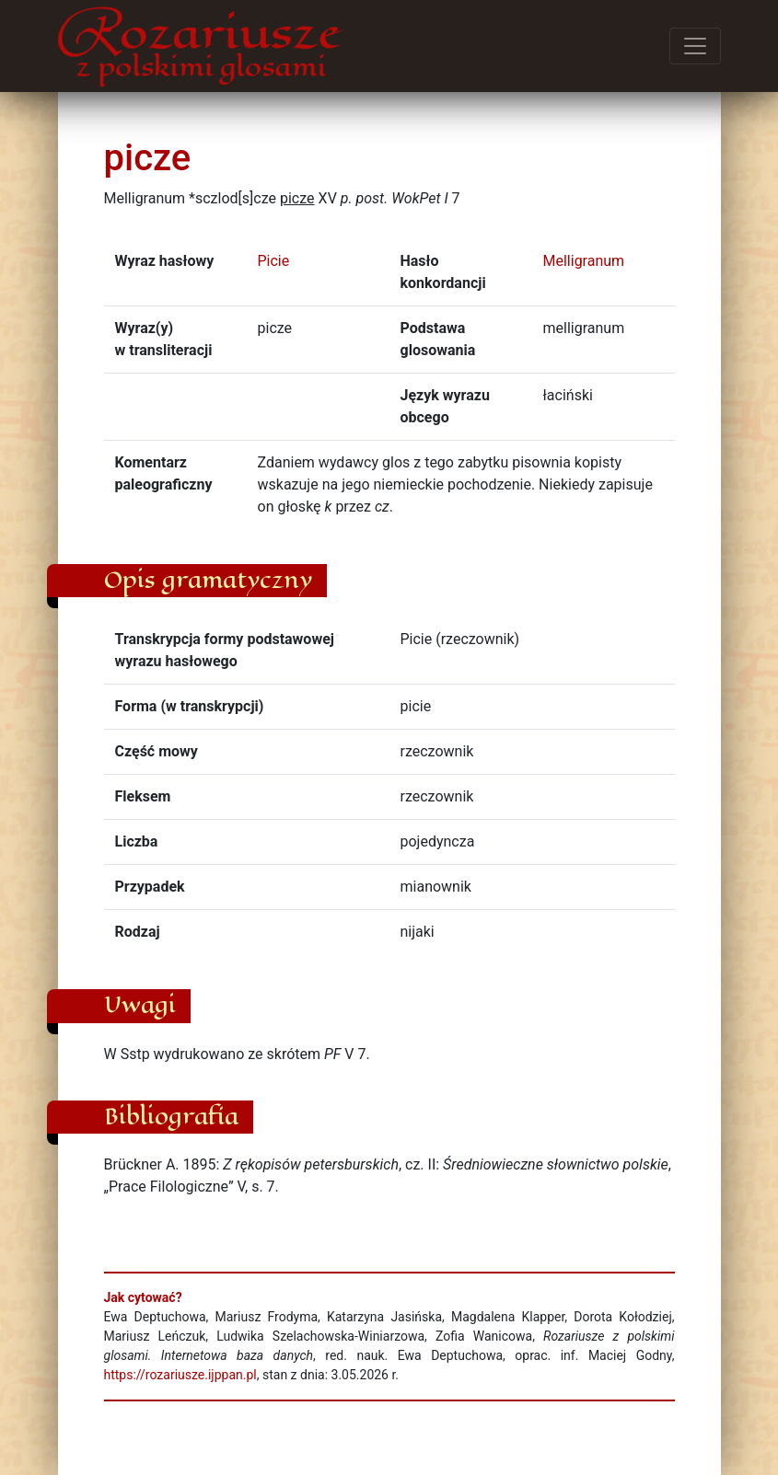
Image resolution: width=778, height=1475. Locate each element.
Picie (274, 261)
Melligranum (584, 261)
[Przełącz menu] (695, 46)
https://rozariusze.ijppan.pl (180, 1374)
